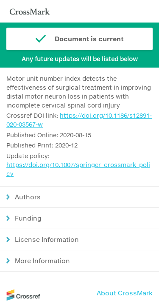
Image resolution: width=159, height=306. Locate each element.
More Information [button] (42, 260)
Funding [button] (28, 218)
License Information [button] (47, 239)
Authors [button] (28, 197)
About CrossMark (125, 293)
